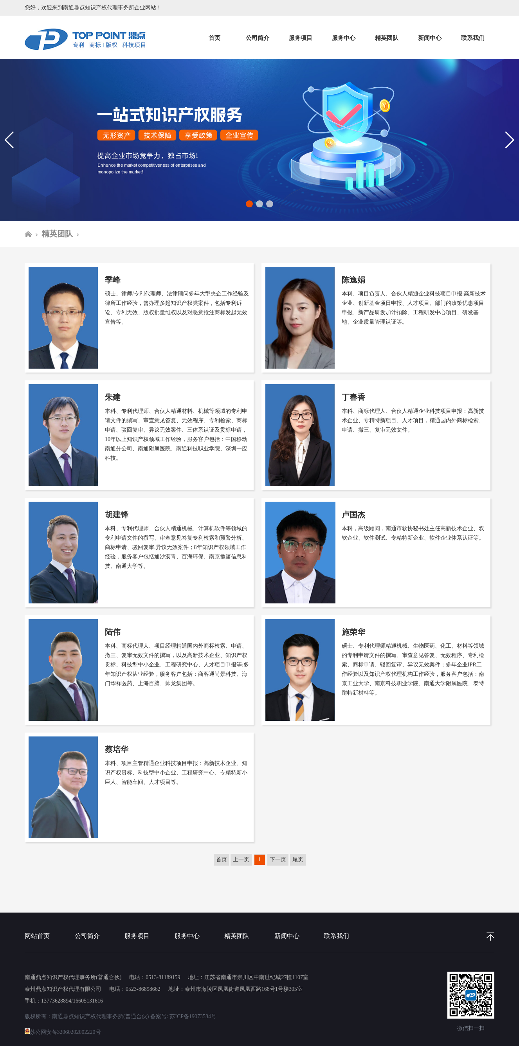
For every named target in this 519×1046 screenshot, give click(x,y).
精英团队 (386, 38)
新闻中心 (430, 38)
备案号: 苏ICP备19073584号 (183, 1016)
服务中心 (343, 38)
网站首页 (37, 936)
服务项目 (300, 38)
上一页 (241, 859)
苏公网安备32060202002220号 (63, 1032)
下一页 (278, 859)
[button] (510, 139)
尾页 (297, 859)
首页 (214, 38)
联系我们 (473, 38)
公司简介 (257, 38)
